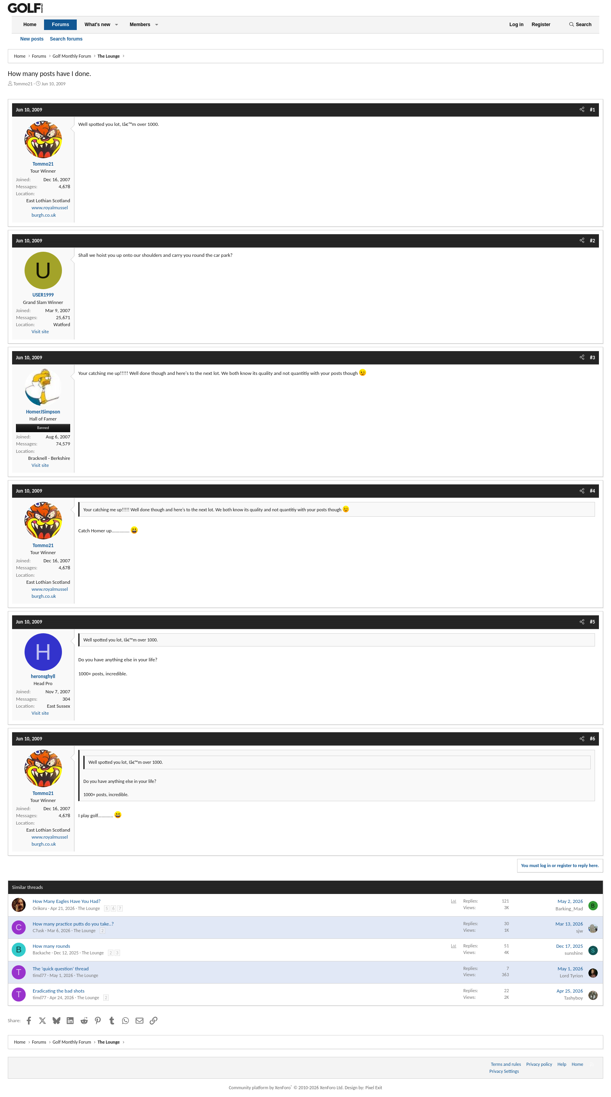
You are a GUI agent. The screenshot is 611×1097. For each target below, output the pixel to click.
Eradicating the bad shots (59, 991)
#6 (592, 739)
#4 (592, 491)
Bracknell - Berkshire (49, 458)
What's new (97, 24)
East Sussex (58, 706)
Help (562, 1064)
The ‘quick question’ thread (60, 969)
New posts (32, 39)
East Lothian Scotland (48, 200)
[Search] (580, 24)
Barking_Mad (569, 909)
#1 (592, 110)
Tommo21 (23, 84)
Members (140, 24)
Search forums (66, 39)
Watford (61, 324)
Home (29, 24)
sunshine (574, 953)
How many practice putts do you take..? (73, 924)
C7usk (38, 930)
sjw (579, 931)
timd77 (39, 975)
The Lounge (89, 908)
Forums (60, 24)
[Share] (582, 110)
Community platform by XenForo (286, 1087)
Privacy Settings (504, 1071)
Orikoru (40, 908)
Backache (42, 953)
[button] (116, 24)
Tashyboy (573, 998)
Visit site (40, 331)
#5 (592, 622)
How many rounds (51, 946)
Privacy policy (539, 1064)
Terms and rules (506, 1064)
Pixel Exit (374, 1087)
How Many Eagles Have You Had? (67, 901)
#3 (592, 357)
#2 (592, 241)
